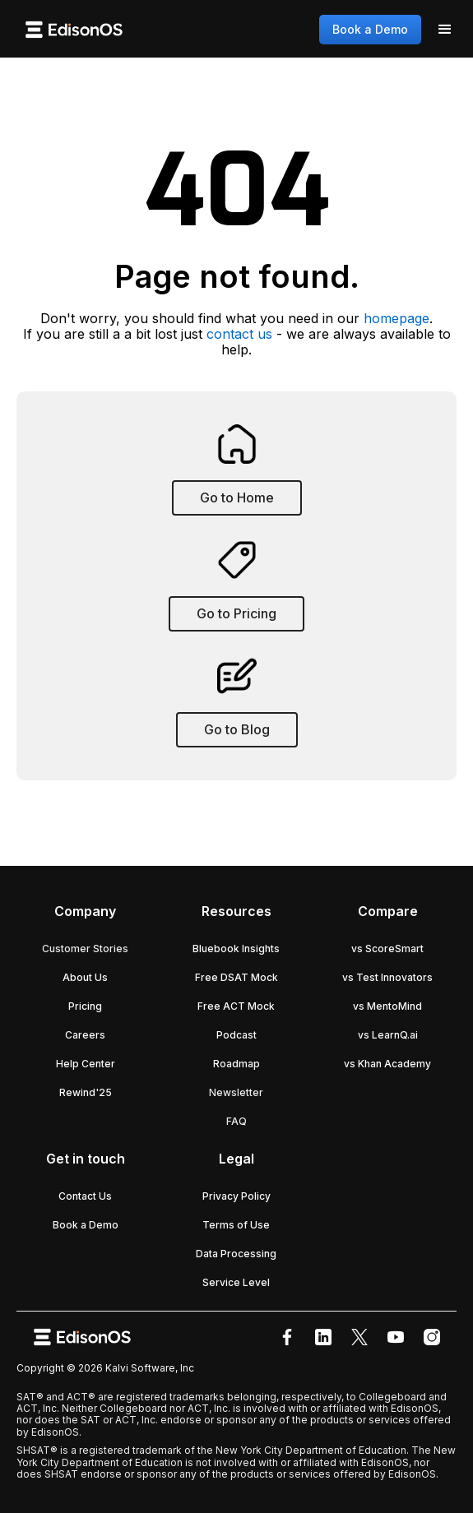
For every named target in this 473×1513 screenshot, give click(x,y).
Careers (85, 1035)
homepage (396, 318)
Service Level (236, 1282)
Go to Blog (237, 729)
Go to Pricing (236, 613)
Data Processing (236, 1253)
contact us (239, 334)
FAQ (236, 1121)
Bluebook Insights (236, 948)
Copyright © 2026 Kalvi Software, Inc (105, 1368)
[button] (445, 29)
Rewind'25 (85, 1092)
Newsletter (236, 1092)
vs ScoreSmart (387, 948)
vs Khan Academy (387, 1063)
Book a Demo (370, 29)
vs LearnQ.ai (388, 1035)
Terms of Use (236, 1225)
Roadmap (236, 1063)
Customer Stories (85, 948)
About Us (85, 977)
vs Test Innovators (387, 977)
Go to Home (237, 497)
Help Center (85, 1063)
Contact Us (85, 1196)
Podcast (236, 1035)
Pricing (85, 1006)
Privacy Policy (236, 1196)
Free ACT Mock (236, 1006)
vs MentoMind (387, 1006)
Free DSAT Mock (236, 977)
